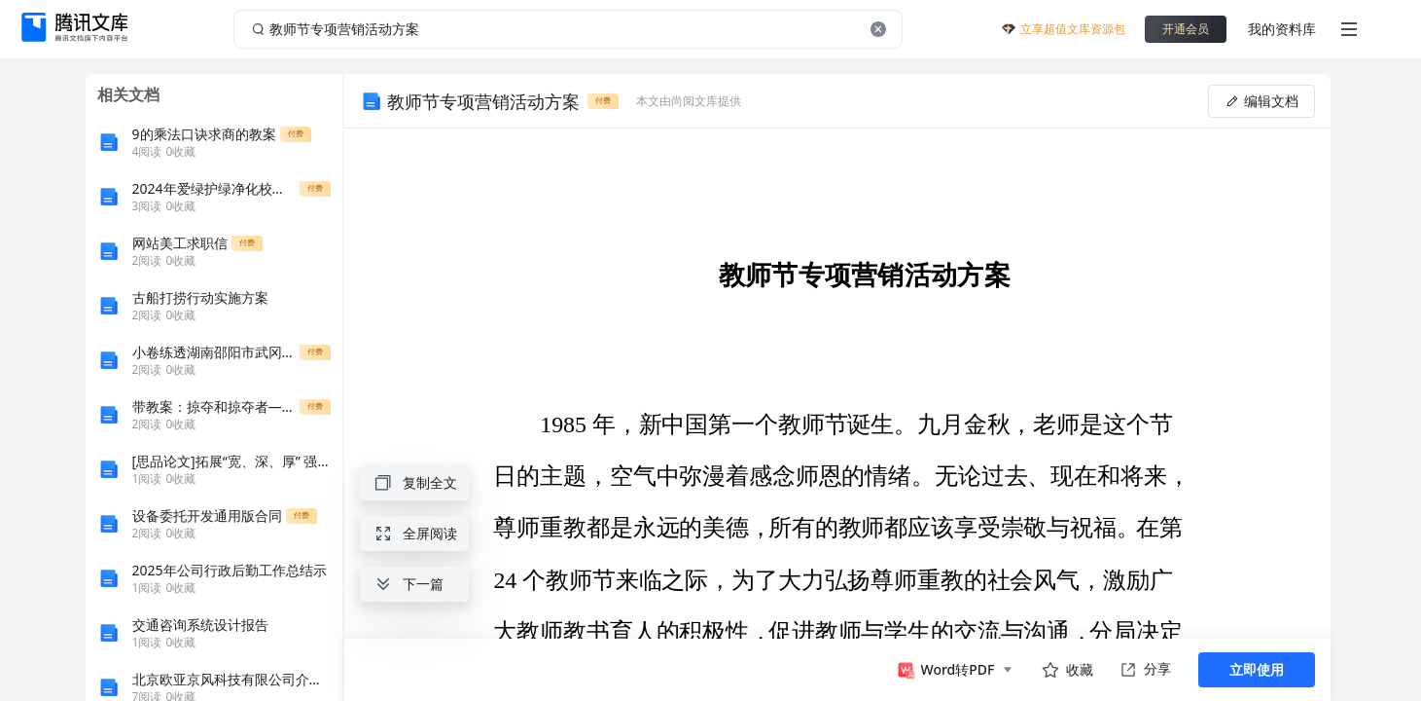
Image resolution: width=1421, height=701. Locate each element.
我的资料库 (1282, 28)
